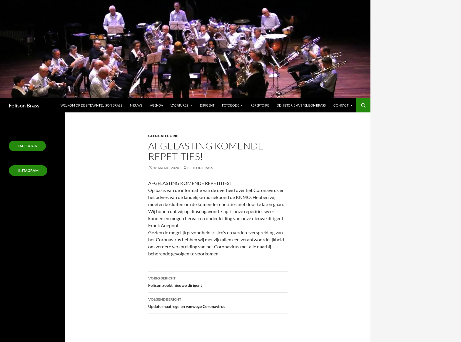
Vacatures (179, 105)
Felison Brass (24, 105)
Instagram (28, 170)
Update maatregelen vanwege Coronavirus (218, 302)
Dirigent (207, 105)
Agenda (156, 105)
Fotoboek (230, 105)
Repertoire (259, 105)
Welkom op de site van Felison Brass (91, 105)
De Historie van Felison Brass (301, 105)
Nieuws (136, 105)
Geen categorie (163, 136)
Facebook (27, 146)
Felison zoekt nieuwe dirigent (218, 281)
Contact (340, 105)
